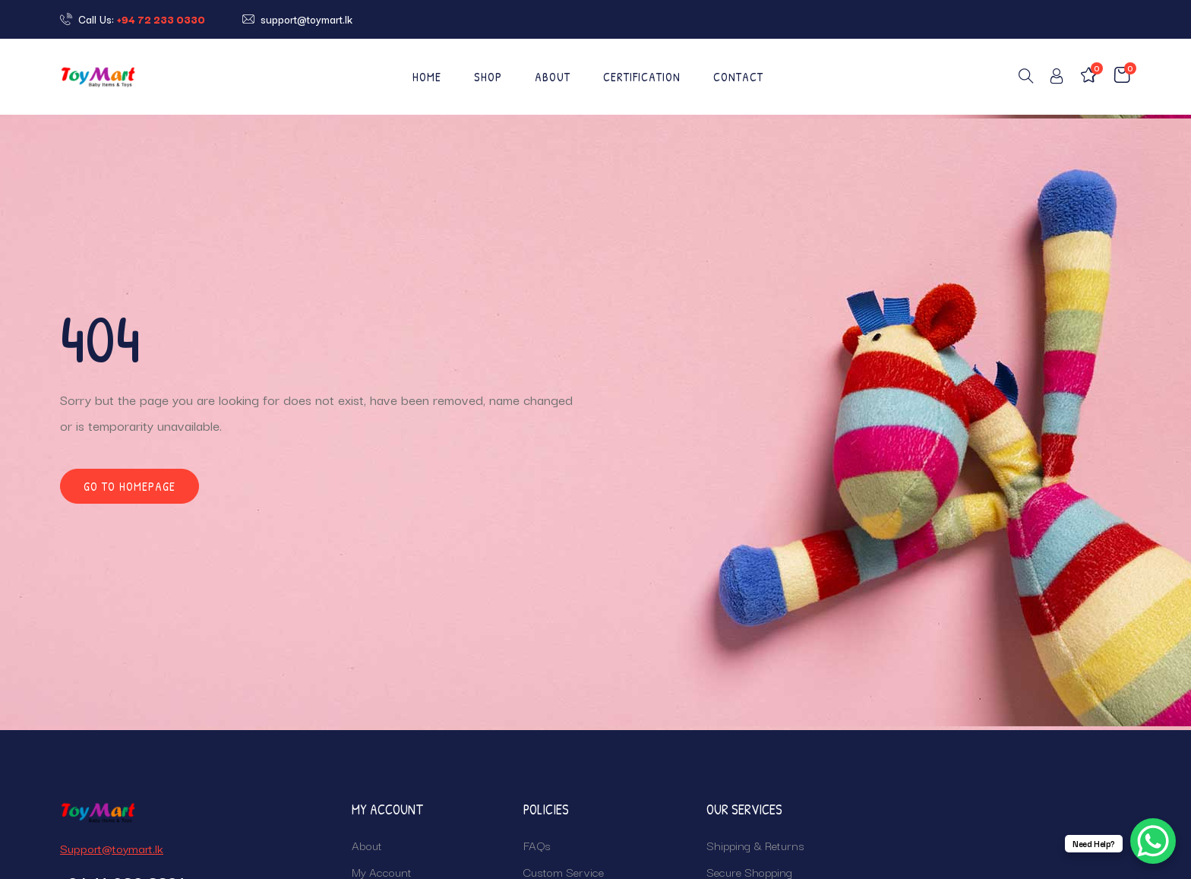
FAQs (537, 845)
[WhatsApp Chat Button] (1153, 841)
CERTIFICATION (642, 76)
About (552, 76)
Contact (738, 76)
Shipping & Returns (755, 845)
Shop (488, 76)
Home (426, 76)
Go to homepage (129, 486)
